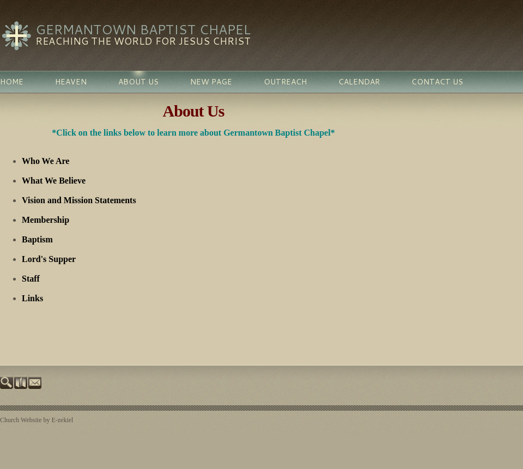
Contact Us (437, 81)
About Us (138, 81)
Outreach (285, 81)
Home (11, 81)
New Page (211, 81)
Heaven (71, 81)
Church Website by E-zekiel (36, 420)
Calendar (359, 81)
